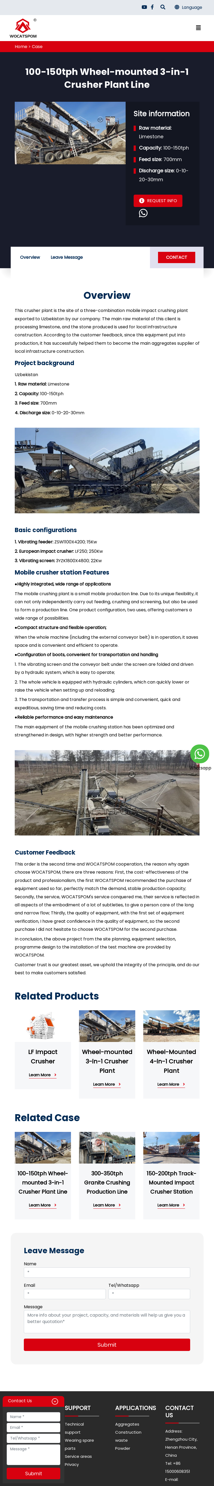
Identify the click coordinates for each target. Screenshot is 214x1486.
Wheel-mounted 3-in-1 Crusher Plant (107, 1061)
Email (29, 1285)
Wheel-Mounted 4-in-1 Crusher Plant (171, 1061)
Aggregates (127, 1424)
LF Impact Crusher (42, 1057)
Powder (122, 1448)
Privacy (72, 1464)
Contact (176, 257)
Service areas (78, 1456)
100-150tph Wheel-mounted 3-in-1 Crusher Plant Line (42, 1183)
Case (37, 46)
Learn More (43, 1075)
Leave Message (67, 257)
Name (30, 1264)
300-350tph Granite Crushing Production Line (107, 1183)
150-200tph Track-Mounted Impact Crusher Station (171, 1183)
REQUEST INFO (158, 201)
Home (21, 46)
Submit (107, 1345)
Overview (30, 257)
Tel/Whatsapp (123, 1285)
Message (33, 1307)
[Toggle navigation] (198, 28)
